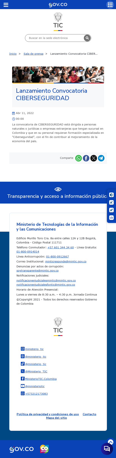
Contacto (89, 414)
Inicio (13, 53)
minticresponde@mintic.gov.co (65, 261)
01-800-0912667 (57, 256)
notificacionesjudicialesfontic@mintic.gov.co (45, 284)
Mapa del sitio (56, 418)
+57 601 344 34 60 (60, 247)
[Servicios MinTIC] (110, 5)
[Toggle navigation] (6, 5)
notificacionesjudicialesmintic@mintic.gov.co (46, 280)
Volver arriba (110, 442)
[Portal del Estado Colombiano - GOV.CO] (58, 4)
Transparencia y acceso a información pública (58, 196)
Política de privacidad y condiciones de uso (48, 414)
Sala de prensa (33, 53)
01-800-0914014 (27, 251)
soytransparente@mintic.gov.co (37, 270)
